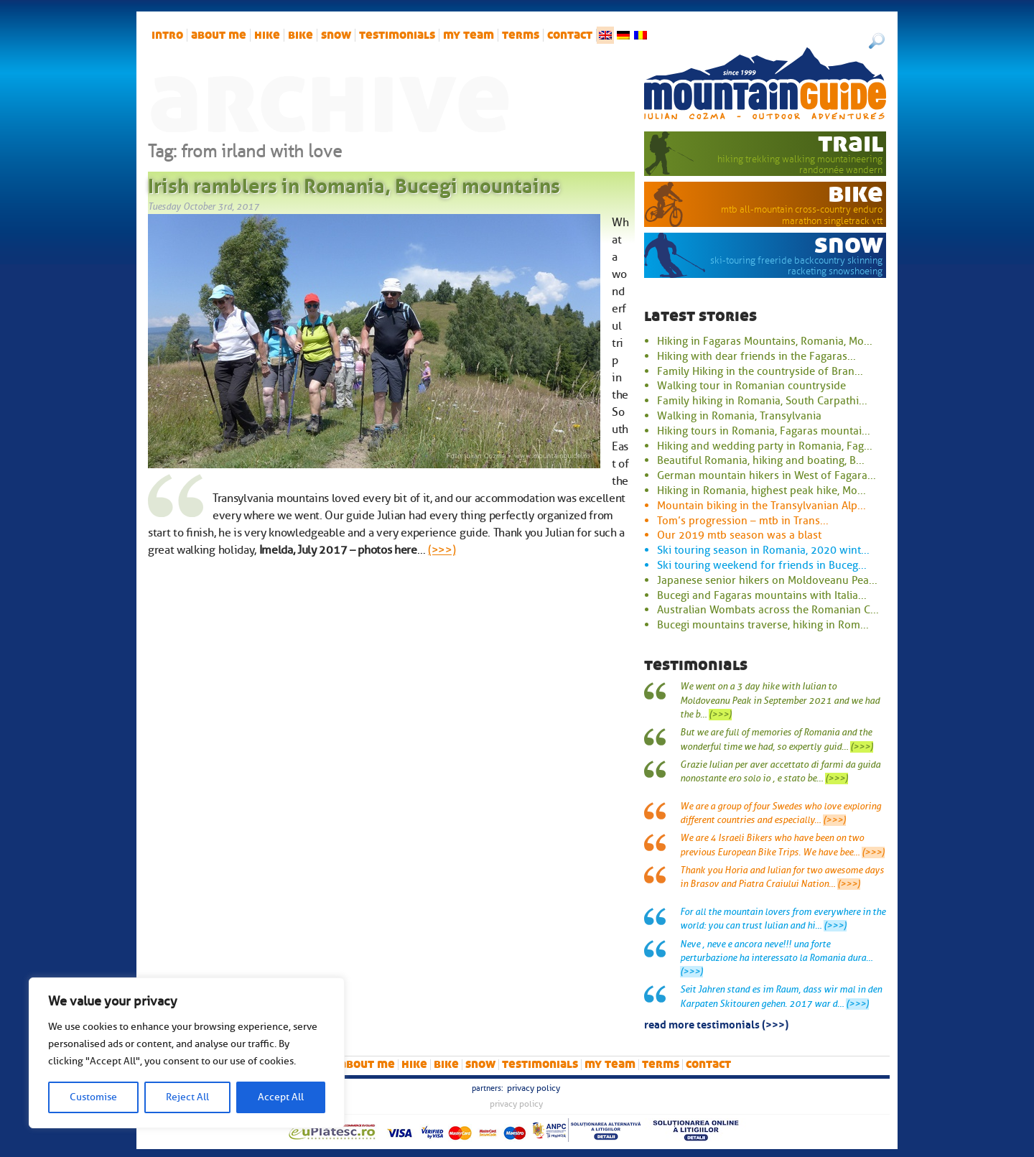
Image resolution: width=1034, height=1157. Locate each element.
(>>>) (441, 550)
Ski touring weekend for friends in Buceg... (762, 565)
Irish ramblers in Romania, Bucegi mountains (354, 183)
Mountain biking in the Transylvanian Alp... (761, 505)
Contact (569, 35)
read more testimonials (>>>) (716, 1023)
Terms (520, 35)
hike (267, 35)
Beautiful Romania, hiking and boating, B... (761, 460)
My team (468, 35)
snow (336, 35)
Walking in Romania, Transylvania (739, 416)
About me (218, 35)
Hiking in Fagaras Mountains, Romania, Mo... (764, 341)
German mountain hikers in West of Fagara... (766, 475)
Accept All (281, 1097)
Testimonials (397, 35)
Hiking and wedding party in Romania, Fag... (764, 446)
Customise (93, 1097)
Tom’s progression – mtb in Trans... (743, 521)
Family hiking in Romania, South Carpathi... (762, 401)
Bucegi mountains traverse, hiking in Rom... (763, 625)
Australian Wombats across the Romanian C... (768, 610)
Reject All (187, 1097)
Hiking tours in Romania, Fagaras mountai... (763, 431)
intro (167, 35)
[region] (187, 1052)
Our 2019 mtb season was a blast (739, 535)
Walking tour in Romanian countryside (751, 385)
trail (850, 143)
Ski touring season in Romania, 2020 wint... (763, 550)
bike (300, 35)
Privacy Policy (533, 1088)
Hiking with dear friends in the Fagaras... (756, 356)
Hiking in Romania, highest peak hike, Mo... (761, 490)
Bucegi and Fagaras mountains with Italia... (762, 595)
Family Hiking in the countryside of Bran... (760, 371)
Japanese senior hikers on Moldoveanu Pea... (767, 580)
